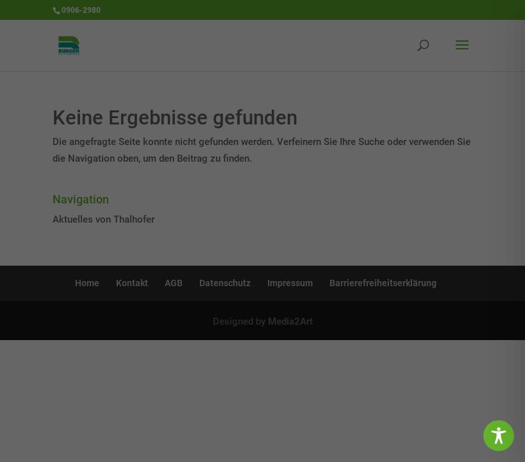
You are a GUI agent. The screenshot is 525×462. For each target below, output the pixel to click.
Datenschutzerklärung (294, 184)
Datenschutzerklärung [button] (267, 378)
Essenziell (121, 219)
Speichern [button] (262, 289)
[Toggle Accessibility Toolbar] (498, 435)
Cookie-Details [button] (212, 378)
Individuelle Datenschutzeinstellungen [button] (262, 355)
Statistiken (395, 219)
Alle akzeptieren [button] (262, 257)
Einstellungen (173, 194)
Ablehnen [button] (262, 322)
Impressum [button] (318, 378)
